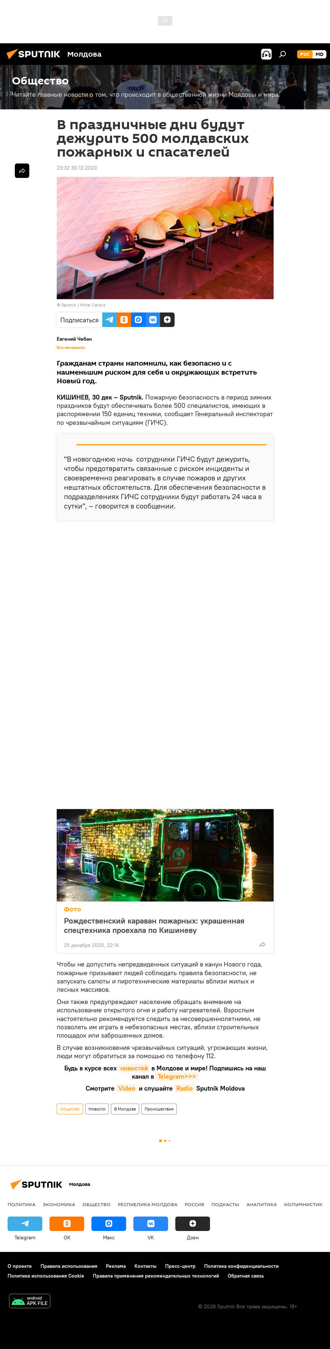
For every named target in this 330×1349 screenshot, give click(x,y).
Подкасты (225, 1204)
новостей (134, 1068)
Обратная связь (246, 1275)
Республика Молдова (147, 1204)
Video (126, 1088)
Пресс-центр (180, 1266)
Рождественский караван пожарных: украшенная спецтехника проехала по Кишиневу (154, 925)
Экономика (59, 1204)
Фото (72, 909)
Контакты (145, 1266)
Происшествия (159, 1109)
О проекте (20, 1266)
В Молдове (125, 1109)
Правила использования (68, 1266)
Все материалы (71, 347)
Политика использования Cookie (46, 1275)
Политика (21, 1204)
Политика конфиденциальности (241, 1266)
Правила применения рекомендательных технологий (156, 1275)
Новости (97, 1109)
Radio (184, 1088)
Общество (70, 1109)
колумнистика (305, 1204)
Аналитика (262, 1204)
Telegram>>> (177, 1076)
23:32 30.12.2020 (77, 168)
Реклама (116, 1266)
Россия (194, 1204)
